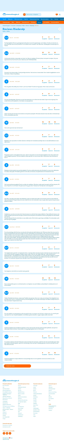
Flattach (35, 392)
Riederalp (32, 25)
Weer (13, 22)
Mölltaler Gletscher (7, 396)
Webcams (10, 19)
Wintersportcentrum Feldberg (8, 406)
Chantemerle (20, 414)
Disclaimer (51, 408)
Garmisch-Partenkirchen (22, 400)
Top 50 (4, 19)
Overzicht (13, 25)
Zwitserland (18, 25)
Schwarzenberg (36, 411)
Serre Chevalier (6, 385)
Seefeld (34, 400)
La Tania (34, 401)
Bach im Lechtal (21, 393)
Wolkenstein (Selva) (22, 387)
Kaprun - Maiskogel (6, 407)
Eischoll (19, 388)
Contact (50, 410)
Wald (19, 403)
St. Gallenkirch (21, 406)
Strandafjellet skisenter (7, 392)
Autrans (19, 385)
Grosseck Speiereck (7, 390)
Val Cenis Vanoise (6, 388)
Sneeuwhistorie (25, 22)
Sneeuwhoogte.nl (6, 25)
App (49, 400)
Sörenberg (35, 396)
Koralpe (34, 398)
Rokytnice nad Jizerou (22, 396)
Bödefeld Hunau (21, 392)
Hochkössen (5, 401)
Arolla (34, 387)
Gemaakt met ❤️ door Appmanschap (7, 438)
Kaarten (26, 19)
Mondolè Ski (5, 402)
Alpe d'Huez (35, 405)
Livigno (4, 418)
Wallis (23, 25)
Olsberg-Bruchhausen (37, 393)
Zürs (19, 405)
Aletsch (27, 25)
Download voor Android (7, 425)
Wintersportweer (18, 19)
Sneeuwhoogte (6, 22)
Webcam (18, 22)
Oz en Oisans (20, 408)
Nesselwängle (36, 408)
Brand (34, 390)
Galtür (19, 395)
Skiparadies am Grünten (7, 398)
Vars (19, 411)
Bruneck (19, 390)
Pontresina (35, 413)
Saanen (34, 388)
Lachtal (4, 415)
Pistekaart (33, 22)
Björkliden (5, 413)
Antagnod (20, 409)
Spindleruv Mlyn (36, 409)
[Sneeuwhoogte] (12, 14)
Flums (34, 406)
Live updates (51, 398)
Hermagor (35, 385)
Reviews (56, 19)
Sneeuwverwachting (34, 19)
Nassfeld (35, 403)
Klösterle (20, 398)
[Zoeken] (33, 14)
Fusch (34, 416)
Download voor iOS (6, 426)
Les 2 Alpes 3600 (6, 417)
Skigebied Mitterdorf (7, 404)
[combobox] (33, 14)
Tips (52, 19)
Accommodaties (45, 19)
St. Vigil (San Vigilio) (22, 401)
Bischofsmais (5, 399)
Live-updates (46, 22)
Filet (34, 414)
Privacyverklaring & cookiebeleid (52, 406)
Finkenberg (20, 416)
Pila (3, 387)
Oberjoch (4, 412)
